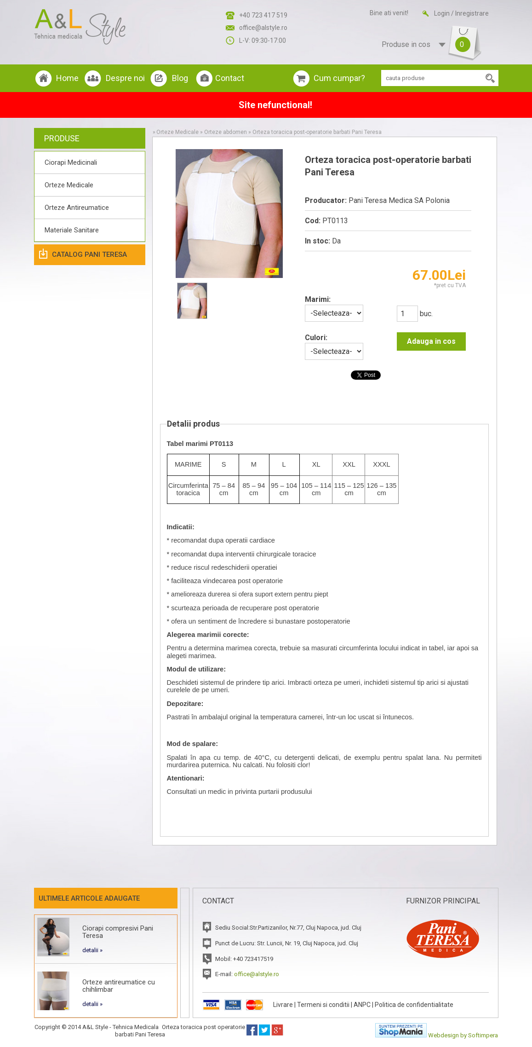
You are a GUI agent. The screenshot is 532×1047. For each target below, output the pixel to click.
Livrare (283, 1004)
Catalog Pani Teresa (89, 254)
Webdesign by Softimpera (463, 1035)
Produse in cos (423, 45)
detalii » (92, 950)
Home (67, 78)
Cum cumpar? (339, 78)
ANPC (362, 1004)
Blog (180, 78)
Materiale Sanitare (72, 230)
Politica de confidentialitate (414, 1004)
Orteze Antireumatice (77, 207)
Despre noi (125, 78)
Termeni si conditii (323, 1004)
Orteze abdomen (225, 132)
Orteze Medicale (69, 185)
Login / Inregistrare (461, 13)
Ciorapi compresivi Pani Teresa (117, 932)
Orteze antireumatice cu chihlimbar (118, 986)
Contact (229, 78)
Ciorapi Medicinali (71, 162)
